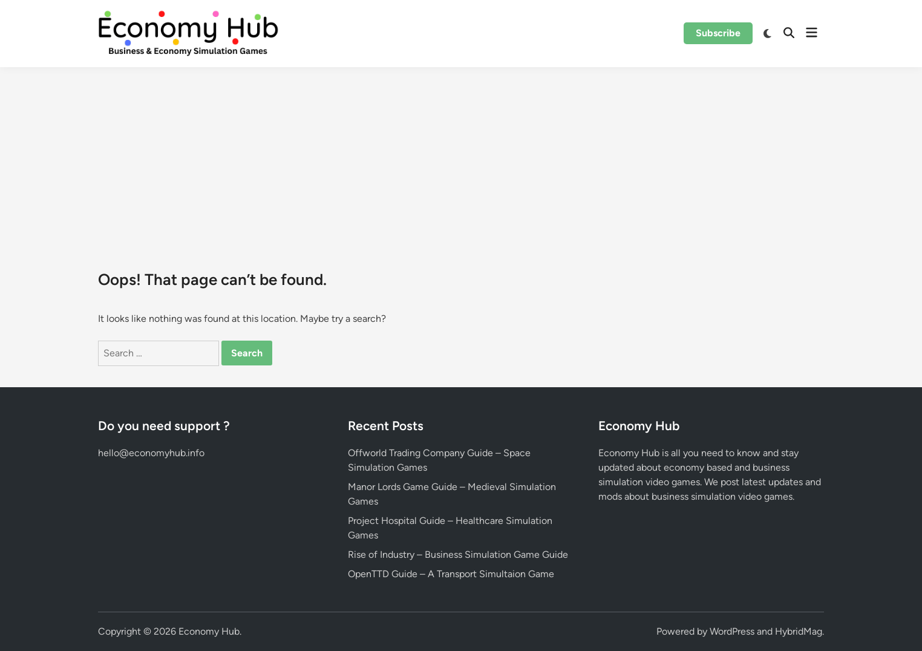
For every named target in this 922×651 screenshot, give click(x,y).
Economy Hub (209, 631)
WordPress (732, 631)
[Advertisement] (461, 158)
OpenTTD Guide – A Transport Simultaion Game (451, 574)
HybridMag (798, 631)
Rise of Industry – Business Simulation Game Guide (458, 554)
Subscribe (718, 33)
